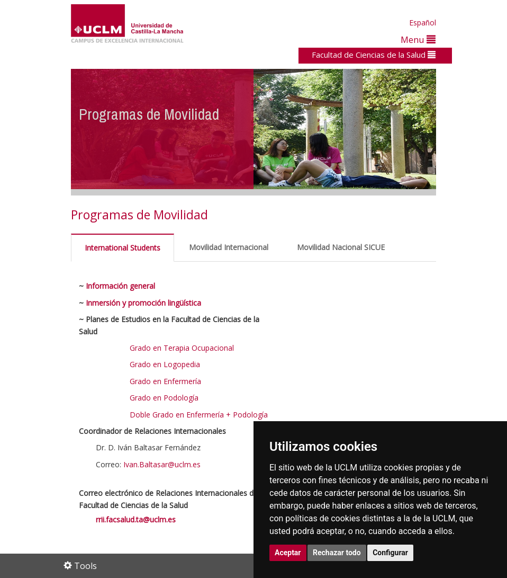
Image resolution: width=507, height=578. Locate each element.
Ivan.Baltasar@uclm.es (163, 464)
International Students (122, 248)
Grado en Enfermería (165, 381)
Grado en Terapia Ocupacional (182, 348)
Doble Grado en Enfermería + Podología (199, 415)
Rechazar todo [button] (337, 552)
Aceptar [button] (288, 552)
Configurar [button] (390, 552)
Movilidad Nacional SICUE (341, 247)
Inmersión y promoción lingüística (143, 303)
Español (422, 22)
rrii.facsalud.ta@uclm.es (136, 519)
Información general (120, 286)
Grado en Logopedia (165, 364)
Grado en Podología (164, 398)
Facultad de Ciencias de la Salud (374, 54)
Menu (418, 39)
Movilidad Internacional (228, 247)
